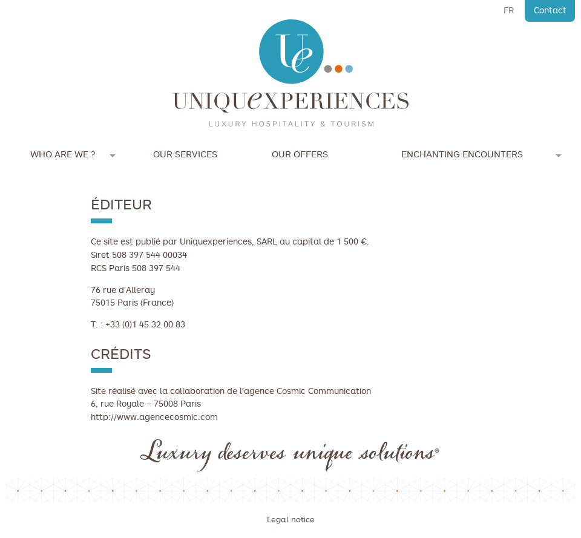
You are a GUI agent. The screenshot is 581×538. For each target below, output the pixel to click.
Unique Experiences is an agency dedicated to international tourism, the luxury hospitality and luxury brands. (290, 73)
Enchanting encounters (462, 154)
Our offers (300, 154)
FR (509, 10)
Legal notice (291, 520)
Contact (550, 10)
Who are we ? (63, 154)
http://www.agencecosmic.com (154, 417)
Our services (185, 154)
